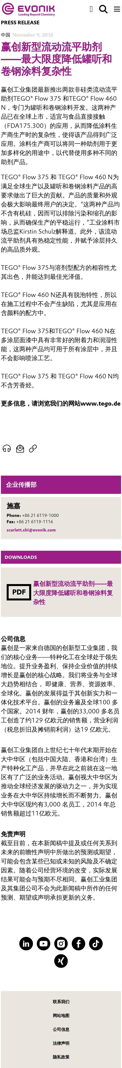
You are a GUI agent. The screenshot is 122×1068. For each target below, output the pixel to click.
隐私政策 (61, 1057)
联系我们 (61, 1001)
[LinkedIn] (26, 943)
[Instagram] (61, 943)
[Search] (103, 9)
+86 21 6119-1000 (40, 515)
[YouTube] (43, 943)
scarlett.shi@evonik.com (31, 530)
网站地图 (61, 1015)
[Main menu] (117, 9)
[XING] (61, 961)
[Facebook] (78, 943)
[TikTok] (96, 943)
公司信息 (61, 1029)
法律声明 (61, 1043)
